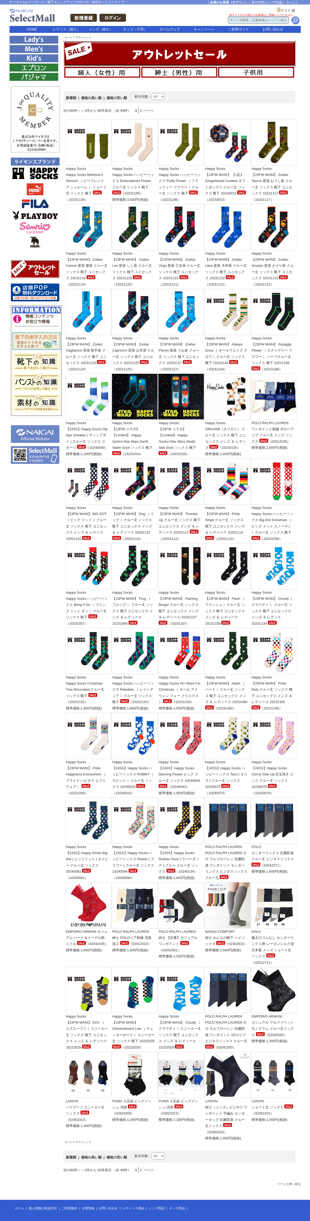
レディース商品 (133, 1208)
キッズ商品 (177, 1208)
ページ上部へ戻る (288, 1184)
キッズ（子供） (135, 29)
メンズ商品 (157, 1208)
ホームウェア (169, 29)
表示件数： (142, 97)
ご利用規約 (69, 1208)
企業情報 (88, 1208)
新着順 (71, 98)
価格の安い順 (116, 98)
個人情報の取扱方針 (43, 1208)
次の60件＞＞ (73, 111)
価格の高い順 (92, 98)
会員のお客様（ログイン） (229, 2)
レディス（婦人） (66, 29)
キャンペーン (204, 29)
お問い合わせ (273, 29)
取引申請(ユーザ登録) (267, 2)
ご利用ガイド (238, 29)
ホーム (290, 2)
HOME (32, 29)
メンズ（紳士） (101, 29)
